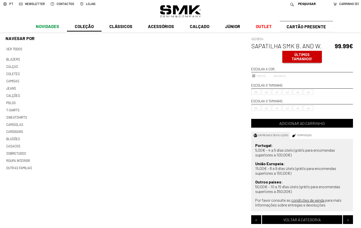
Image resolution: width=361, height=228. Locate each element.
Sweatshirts (16, 115)
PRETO (259, 76)
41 (277, 92)
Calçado (198, 27)
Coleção (84, 27)
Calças (12, 66)
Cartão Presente (305, 27)
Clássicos (120, 27)
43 (297, 92)
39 (255, 92)
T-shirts (13, 108)
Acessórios (160, 27)
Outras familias (18, 164)
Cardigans (14, 129)
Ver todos (14, 49)
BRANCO (277, 76)
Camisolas (14, 122)
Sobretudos (16, 150)
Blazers (13, 59)
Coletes (13, 73)
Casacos (13, 143)
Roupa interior (18, 157)
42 (287, 92)
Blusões (13, 136)
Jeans (11, 87)
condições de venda (307, 200)
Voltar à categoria (302, 219)
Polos (11, 101)
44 (308, 92)
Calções (13, 94)
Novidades (47, 27)
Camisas (12, 80)
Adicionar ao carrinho (302, 123)
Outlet (262, 27)
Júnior (231, 27)
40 (266, 92)
